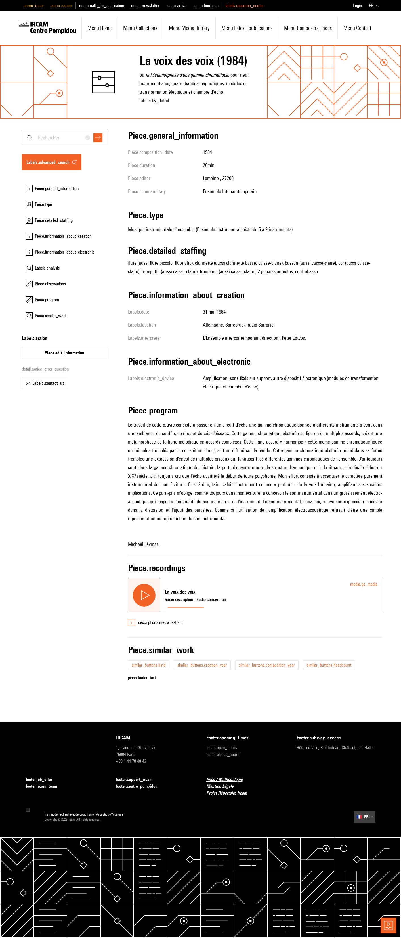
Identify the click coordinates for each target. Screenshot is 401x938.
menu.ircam (34, 5)
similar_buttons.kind (148, 665)
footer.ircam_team (45, 786)
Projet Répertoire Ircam (230, 793)
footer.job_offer (42, 780)
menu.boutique (206, 5)
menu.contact (357, 28)
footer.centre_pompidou (140, 786)
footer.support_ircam (137, 780)
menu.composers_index (308, 28)
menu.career (61, 5)
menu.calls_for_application (101, 5)
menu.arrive (176, 5)
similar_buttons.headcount (329, 665)
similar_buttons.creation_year (202, 665)
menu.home (99, 28)
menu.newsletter (145, 5)
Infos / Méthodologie (227, 780)
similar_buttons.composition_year (267, 665)
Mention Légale (223, 786)
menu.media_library (189, 28)
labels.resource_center (245, 5)
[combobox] (64, 137)
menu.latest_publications (246, 28)
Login (357, 5)
